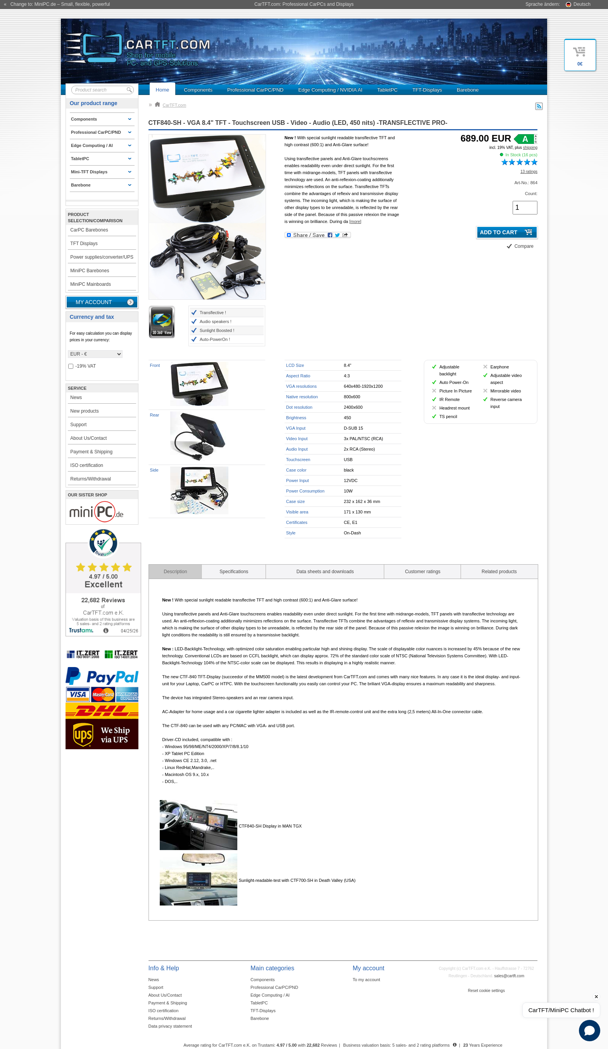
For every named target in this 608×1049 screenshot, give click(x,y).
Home (162, 90)
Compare (524, 246)
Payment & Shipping (91, 452)
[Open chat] (589, 1030)
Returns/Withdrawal (90, 479)
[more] (355, 221)
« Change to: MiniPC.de (57, 4)
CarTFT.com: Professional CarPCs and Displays (304, 4)
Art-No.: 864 (526, 182)
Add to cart (498, 232)
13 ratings (528, 171)
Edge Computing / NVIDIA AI (330, 90)
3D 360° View (162, 322)
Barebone (467, 90)
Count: (531, 193)
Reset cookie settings (486, 991)
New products (84, 411)
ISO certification (86, 465)
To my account (366, 979)
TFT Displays (83, 243)
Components (198, 90)
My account (94, 302)
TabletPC (387, 90)
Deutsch (582, 4)
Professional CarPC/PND (255, 90)
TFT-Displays (427, 90)
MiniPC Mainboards (90, 284)
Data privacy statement (170, 1026)
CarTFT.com (171, 105)
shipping (530, 147)
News (76, 397)
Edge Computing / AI (270, 995)
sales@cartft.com (509, 976)
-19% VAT (82, 366)
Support (78, 424)
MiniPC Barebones (89, 270)
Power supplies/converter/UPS (101, 257)
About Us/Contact (88, 438)
